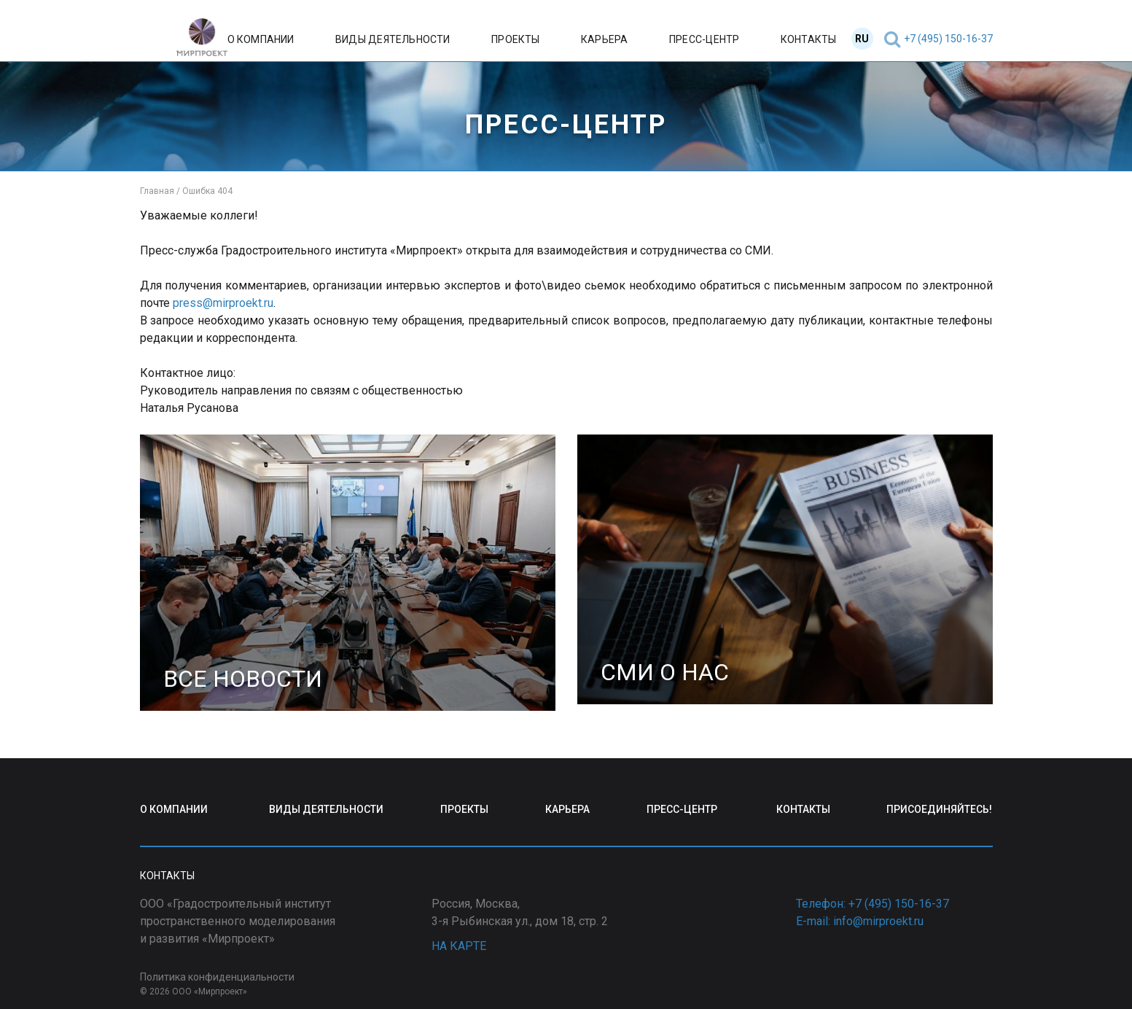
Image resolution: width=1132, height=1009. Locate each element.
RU (862, 38)
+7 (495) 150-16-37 (948, 38)
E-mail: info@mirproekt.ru (860, 921)
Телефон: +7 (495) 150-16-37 (872, 904)
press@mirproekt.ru (223, 303)
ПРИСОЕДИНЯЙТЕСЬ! (939, 809)
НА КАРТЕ (459, 946)
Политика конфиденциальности (217, 977)
